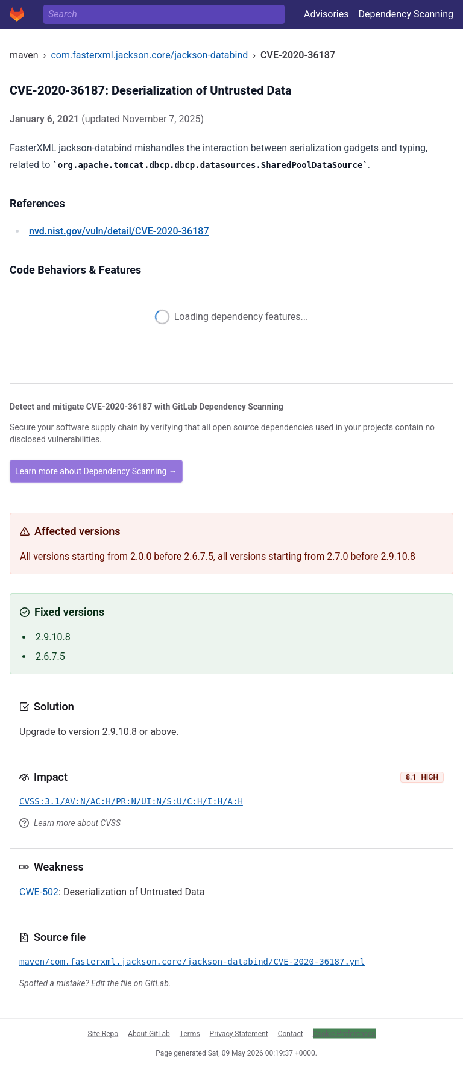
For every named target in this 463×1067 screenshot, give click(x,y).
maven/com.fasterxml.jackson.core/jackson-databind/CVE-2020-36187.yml (192, 961)
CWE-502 (38, 892)
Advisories (326, 14)
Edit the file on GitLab (129, 983)
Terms (190, 1033)
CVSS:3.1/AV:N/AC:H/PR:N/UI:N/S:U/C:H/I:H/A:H (131, 801)
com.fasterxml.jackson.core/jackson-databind (149, 55)
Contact (290, 1033)
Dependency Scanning (405, 14)
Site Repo (103, 1033)
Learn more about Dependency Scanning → (96, 471)
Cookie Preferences (344, 1033)
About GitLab (149, 1033)
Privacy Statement (239, 1033)
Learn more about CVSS (77, 823)
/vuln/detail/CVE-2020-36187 (119, 231)
